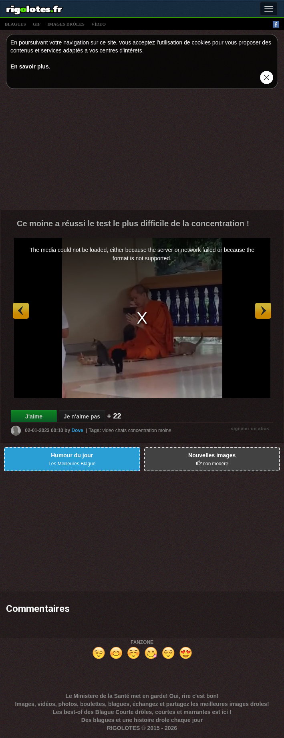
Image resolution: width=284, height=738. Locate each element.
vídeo (98, 24)
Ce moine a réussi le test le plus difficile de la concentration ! (133, 223)
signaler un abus (250, 428)
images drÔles (66, 24)
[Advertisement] (142, 151)
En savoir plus (29, 66)
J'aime (33, 416)
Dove (77, 430)
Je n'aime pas (82, 416)
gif (37, 24)
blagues (15, 24)
